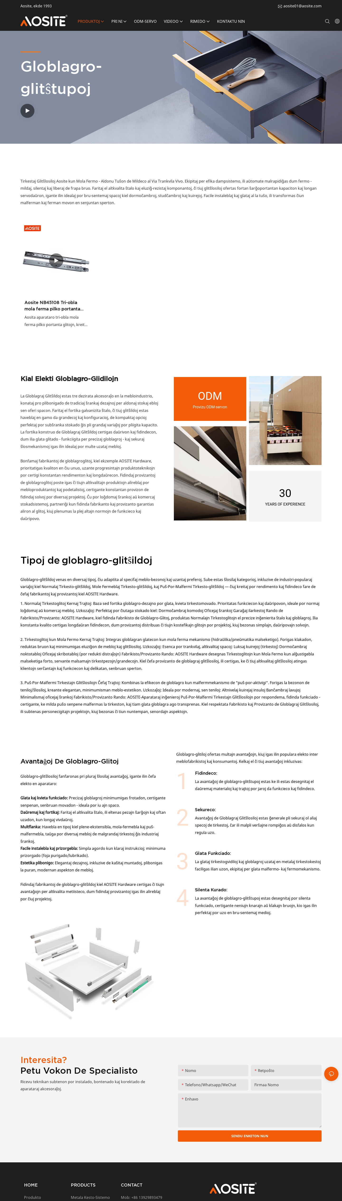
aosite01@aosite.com (302, 6)
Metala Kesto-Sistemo (90, 1197)
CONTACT (131, 1185)
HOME (31, 1185)
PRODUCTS (83, 1185)
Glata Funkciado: (213, 853)
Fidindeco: (206, 773)
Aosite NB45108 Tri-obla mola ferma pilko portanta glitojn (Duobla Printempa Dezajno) (52, 306)
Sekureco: (205, 809)
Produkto (32, 1197)
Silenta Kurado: (211, 889)
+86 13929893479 (146, 1197)
